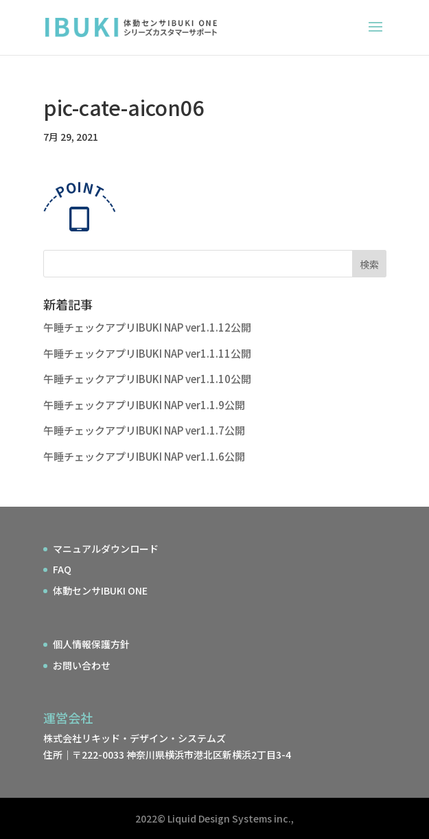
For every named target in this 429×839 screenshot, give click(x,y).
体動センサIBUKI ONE (100, 590)
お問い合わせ (82, 665)
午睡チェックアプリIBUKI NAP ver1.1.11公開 (147, 353)
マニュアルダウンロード (106, 548)
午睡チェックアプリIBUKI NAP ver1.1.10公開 (147, 378)
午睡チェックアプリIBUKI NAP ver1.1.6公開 (144, 456)
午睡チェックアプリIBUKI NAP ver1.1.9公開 (144, 405)
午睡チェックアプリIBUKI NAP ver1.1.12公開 (147, 327)
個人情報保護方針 (91, 644)
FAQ (62, 569)
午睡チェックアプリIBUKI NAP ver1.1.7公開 (144, 430)
